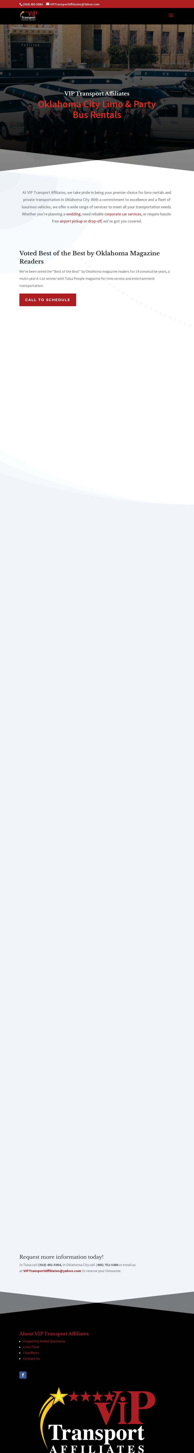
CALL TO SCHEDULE (47, 300)
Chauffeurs (31, 1287)
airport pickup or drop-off (80, 221)
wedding (73, 213)
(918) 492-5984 (44, 1423)
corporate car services (122, 213)
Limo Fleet (31, 1282)
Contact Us (31, 1293)
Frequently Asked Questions (44, 1276)
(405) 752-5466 (58, 1429)
